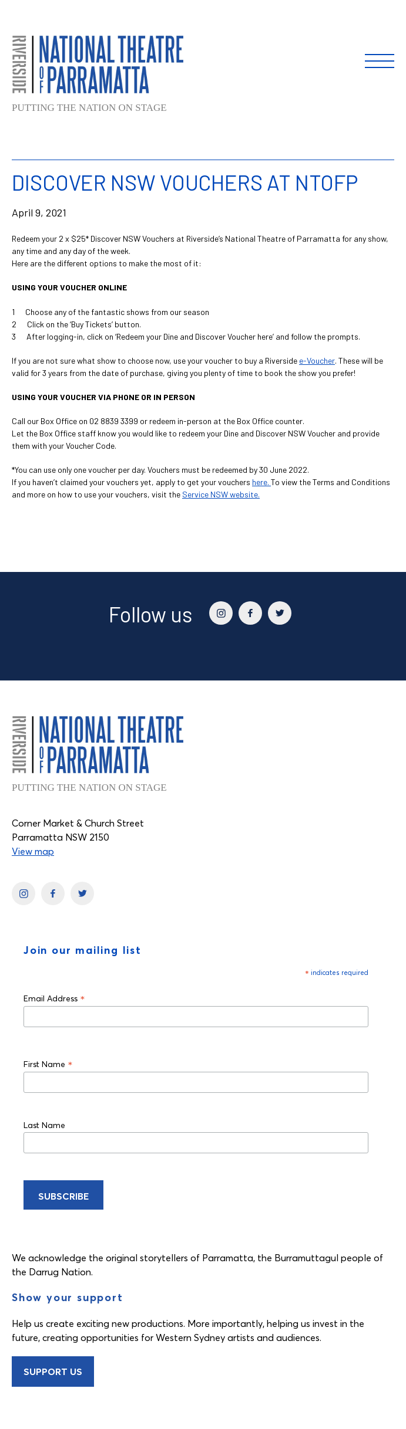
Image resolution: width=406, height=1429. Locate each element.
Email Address (54, 998)
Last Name (44, 1125)
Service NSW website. (221, 494)
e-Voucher (317, 360)
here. (261, 482)
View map (33, 851)
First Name (48, 1064)
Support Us (53, 1371)
